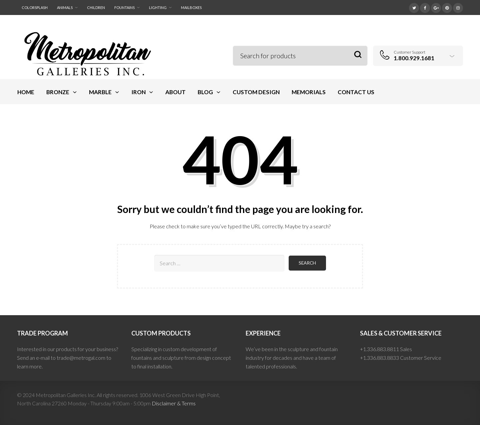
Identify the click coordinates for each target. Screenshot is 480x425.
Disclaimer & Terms (174, 403)
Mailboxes (191, 7)
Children (96, 7)
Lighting (158, 7)
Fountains (124, 7)
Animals (65, 7)
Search (358, 55)
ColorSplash (35, 7)
